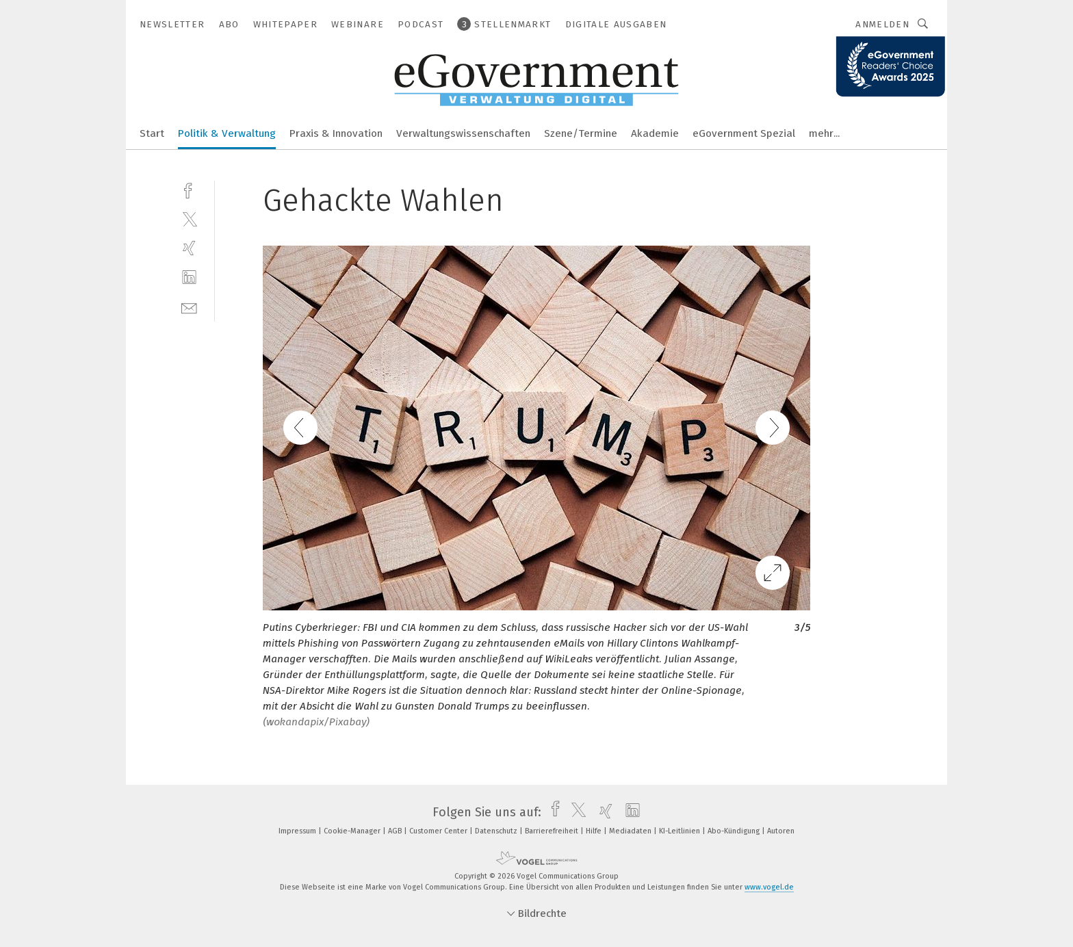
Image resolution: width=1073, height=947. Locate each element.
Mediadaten (631, 831)
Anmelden (882, 24)
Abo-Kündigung (735, 831)
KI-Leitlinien (680, 831)
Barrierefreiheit (552, 831)
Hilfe (595, 831)
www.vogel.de (769, 887)
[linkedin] (189, 277)
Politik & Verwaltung (227, 133)
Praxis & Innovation (336, 133)
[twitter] (189, 218)
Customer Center (439, 831)
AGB (396, 831)
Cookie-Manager (353, 831)
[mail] (189, 306)
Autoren (780, 831)
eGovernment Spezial (744, 133)
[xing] (189, 248)
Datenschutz (497, 831)
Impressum (298, 831)
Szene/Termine (580, 133)
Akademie (655, 133)
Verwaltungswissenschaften (463, 133)
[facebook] (189, 189)
